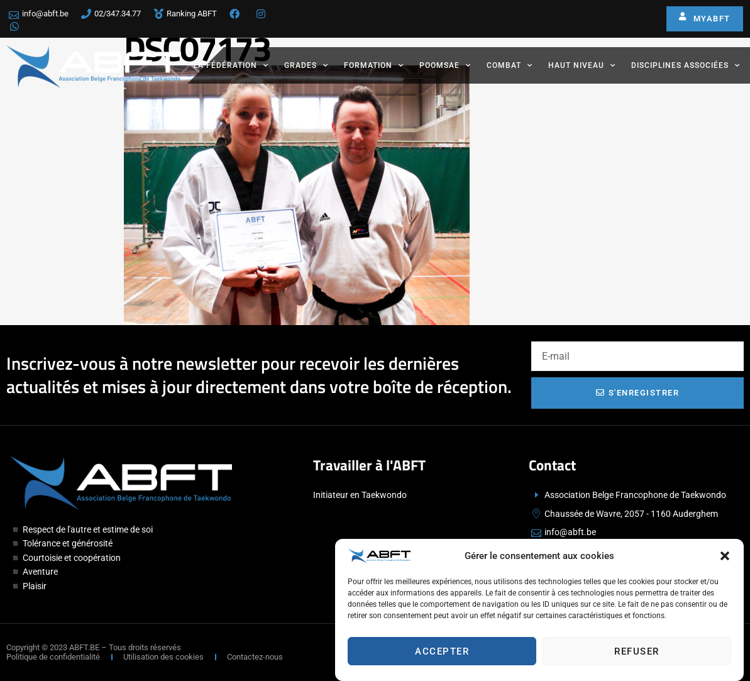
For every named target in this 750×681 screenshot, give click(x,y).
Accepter (442, 651)
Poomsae (445, 65)
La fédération (231, 65)
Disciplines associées (685, 65)
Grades (306, 65)
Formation (374, 65)
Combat (509, 65)
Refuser (636, 651)
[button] (725, 556)
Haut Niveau (581, 65)
